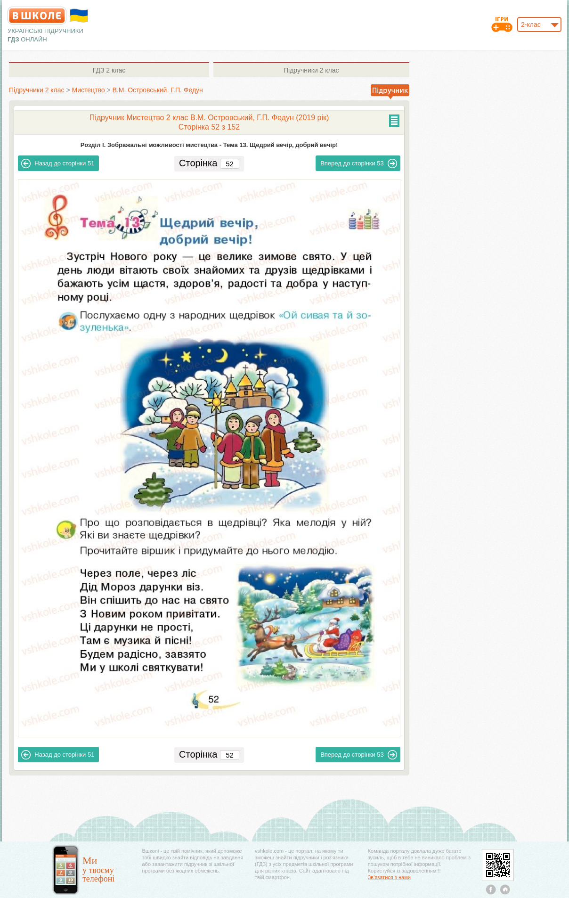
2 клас (109, 70)
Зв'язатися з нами (389, 877)
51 (57, 163)
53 (358, 163)
